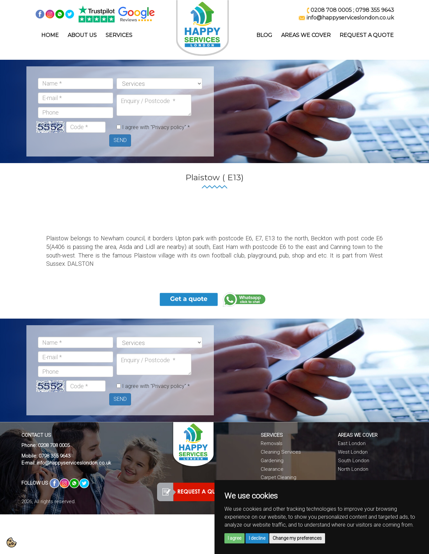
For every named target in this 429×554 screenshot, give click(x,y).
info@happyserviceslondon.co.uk (74, 463)
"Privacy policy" (168, 127)
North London (353, 469)
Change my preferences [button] (297, 538)
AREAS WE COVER (306, 35)
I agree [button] (234, 538)
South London (353, 461)
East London (352, 443)
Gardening (272, 461)
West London (353, 452)
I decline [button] (257, 538)
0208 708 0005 (331, 10)
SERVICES (119, 35)
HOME (50, 35)
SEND (120, 140)
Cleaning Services (281, 452)
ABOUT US (82, 35)
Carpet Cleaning (278, 477)
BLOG (264, 35)
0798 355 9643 (374, 10)
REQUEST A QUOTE (367, 35)
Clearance (272, 469)
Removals (271, 443)
